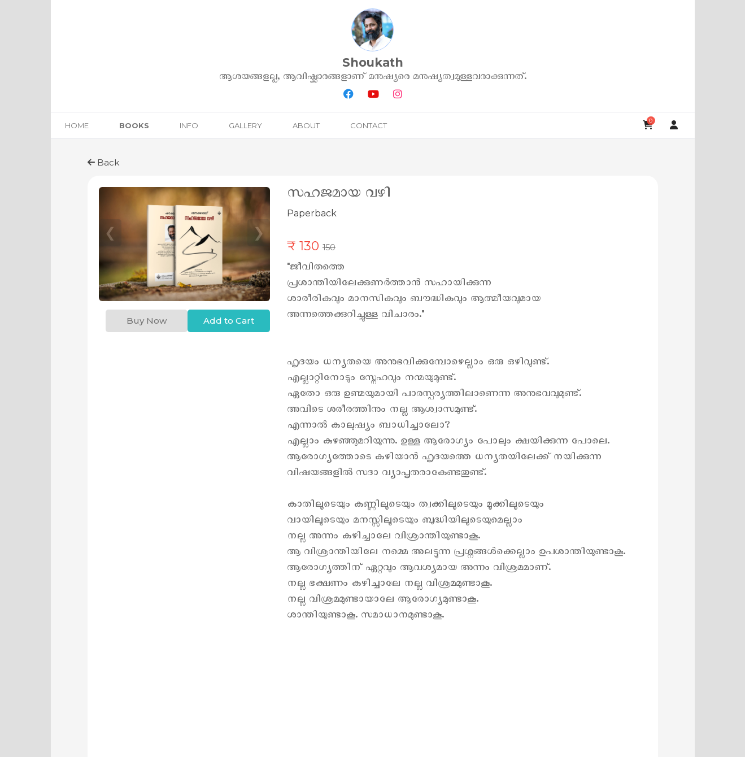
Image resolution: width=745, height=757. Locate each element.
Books (134, 125)
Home (77, 125)
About (306, 125)
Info (189, 125)
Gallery (245, 125)
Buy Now (147, 320)
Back (103, 162)
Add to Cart (228, 320)
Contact (368, 125)
